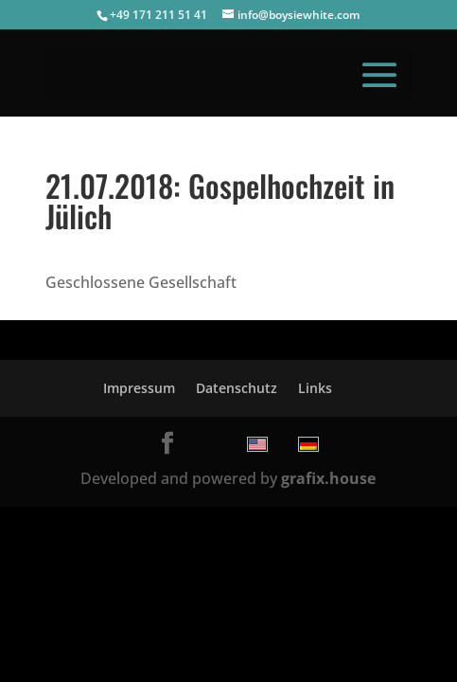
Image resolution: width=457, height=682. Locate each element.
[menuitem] (257, 444)
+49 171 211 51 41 (158, 15)
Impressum (139, 388)
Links (315, 388)
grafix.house (328, 478)
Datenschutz (236, 388)
